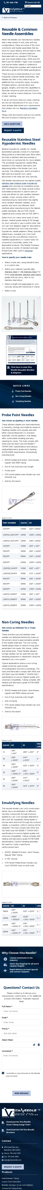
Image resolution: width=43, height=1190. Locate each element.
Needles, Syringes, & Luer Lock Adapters (17, 1185)
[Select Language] (32, 6)
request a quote (13, 130)
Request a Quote (13, 1167)
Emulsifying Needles (21, 401)
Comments (7, 1051)
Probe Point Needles (21, 391)
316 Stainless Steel (28, 272)
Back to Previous (9, 18)
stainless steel (8, 183)
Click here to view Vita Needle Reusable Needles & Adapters (20, 370)
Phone (5, 1029)
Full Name (7, 1006)
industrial (29, 251)
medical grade (20, 183)
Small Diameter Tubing (10, 1178)
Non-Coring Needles (21, 396)
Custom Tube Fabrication (11, 1182)
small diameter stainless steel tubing (25, 274)
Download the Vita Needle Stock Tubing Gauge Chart (16, 1123)
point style (26, 284)
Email (5, 1017)
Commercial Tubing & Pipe (12, 1188)
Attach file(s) (7, 1040)
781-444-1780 (11, 2)
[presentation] (18, 1084)
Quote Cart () (32, 2)
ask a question (12, 124)
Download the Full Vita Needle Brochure (18, 1131)
